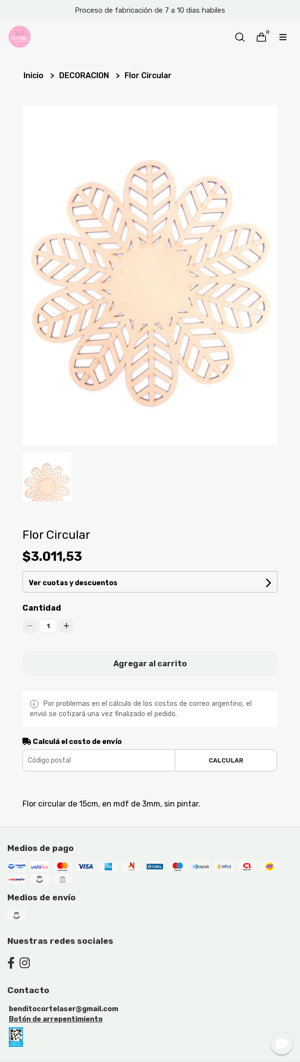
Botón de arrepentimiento (56, 1019)
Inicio (34, 75)
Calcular (226, 760)
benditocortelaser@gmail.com (63, 1009)
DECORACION (85, 75)
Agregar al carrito (150, 663)
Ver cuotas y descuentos (73, 583)
